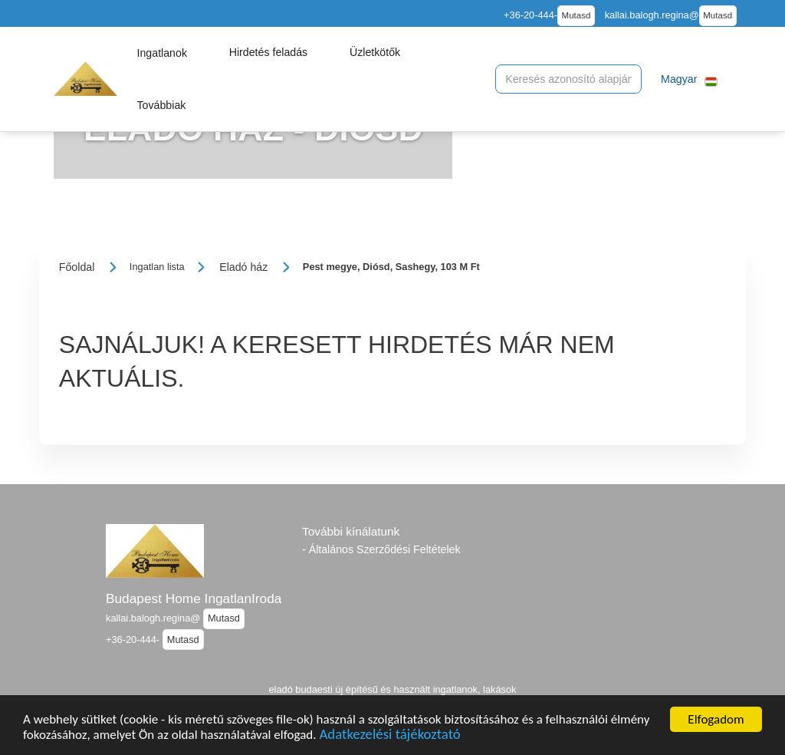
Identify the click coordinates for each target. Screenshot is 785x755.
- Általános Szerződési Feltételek (381, 549)
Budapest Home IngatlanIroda (193, 598)
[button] (161, 53)
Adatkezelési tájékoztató (389, 737)
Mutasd (576, 15)
